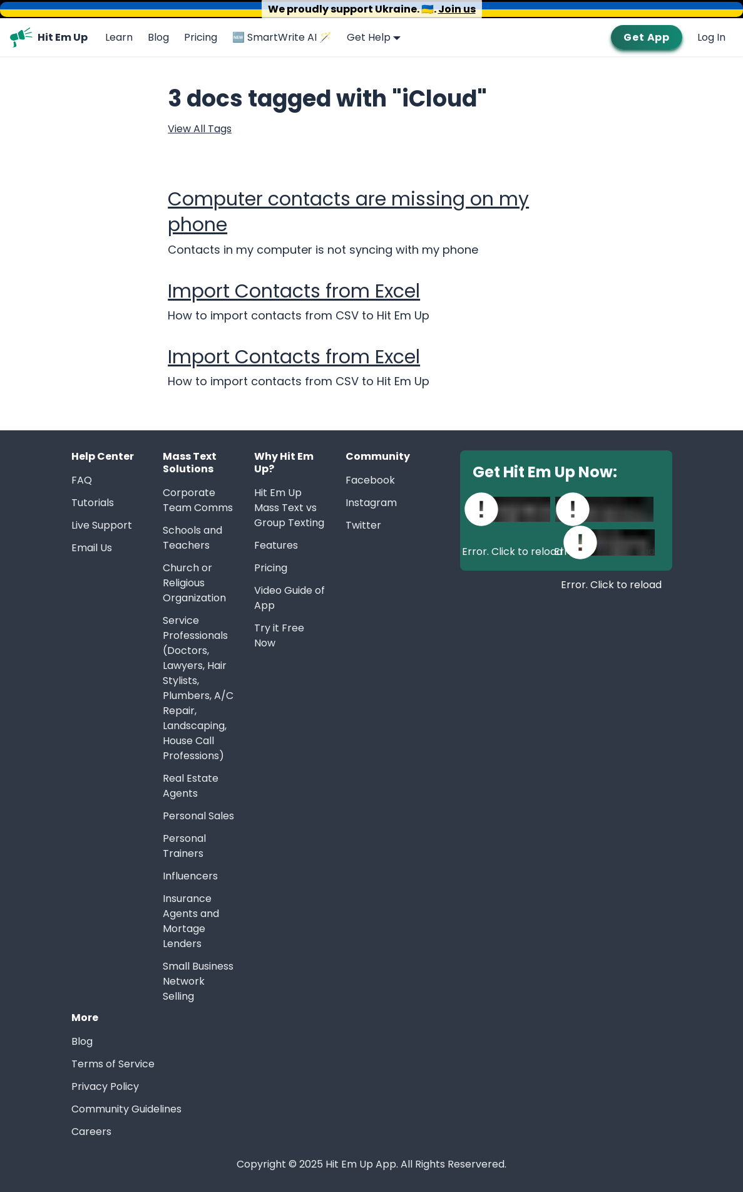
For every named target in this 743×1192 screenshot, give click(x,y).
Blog (158, 37)
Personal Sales (198, 816)
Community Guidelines (126, 1109)
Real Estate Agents (190, 786)
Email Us (91, 548)
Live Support (101, 525)
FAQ (81, 480)
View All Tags (200, 129)
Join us (457, 9)
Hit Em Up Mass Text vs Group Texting (289, 507)
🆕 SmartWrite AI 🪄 (282, 37)
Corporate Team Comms (198, 500)
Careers (91, 1131)
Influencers (190, 876)
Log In (711, 37)
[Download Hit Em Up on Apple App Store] (513, 509)
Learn (119, 37)
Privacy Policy (105, 1086)
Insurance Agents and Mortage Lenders (191, 921)
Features (276, 545)
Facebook (370, 480)
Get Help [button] (369, 37)
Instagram (371, 502)
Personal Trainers (184, 846)
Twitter (363, 525)
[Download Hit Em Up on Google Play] (611, 542)
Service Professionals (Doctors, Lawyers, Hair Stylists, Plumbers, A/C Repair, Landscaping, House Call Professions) (198, 688)
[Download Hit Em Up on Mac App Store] (604, 509)
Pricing (200, 37)
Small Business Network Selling (198, 981)
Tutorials (92, 502)
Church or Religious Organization (194, 583)
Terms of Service (113, 1064)
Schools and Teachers (192, 537)
